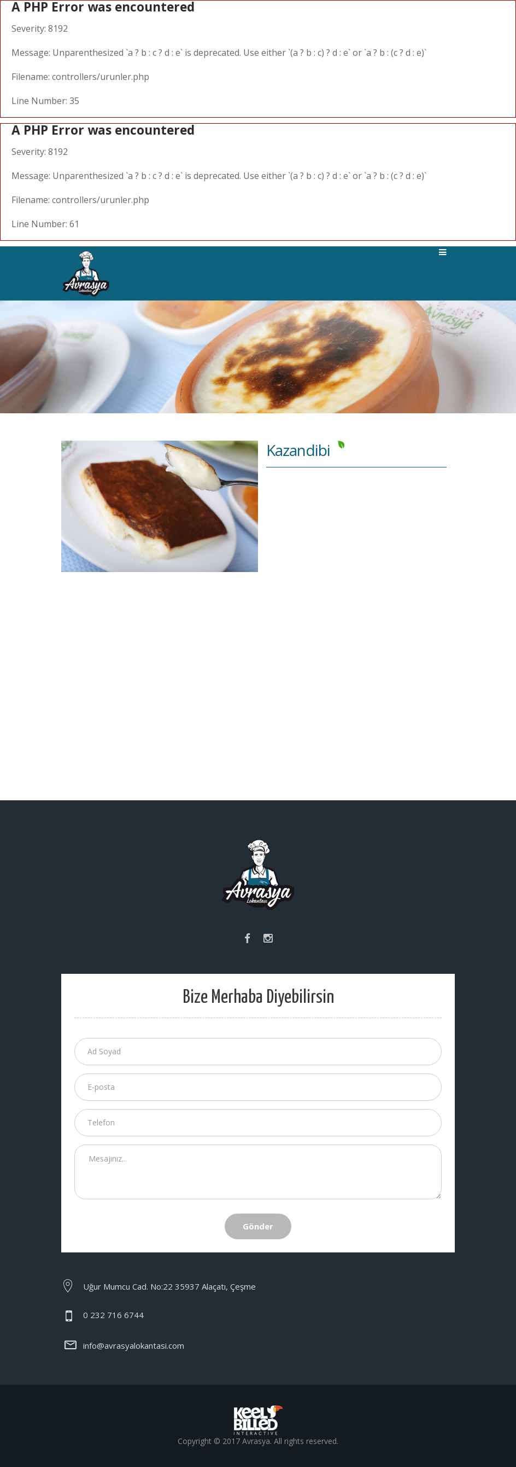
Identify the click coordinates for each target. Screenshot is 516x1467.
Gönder (258, 1226)
